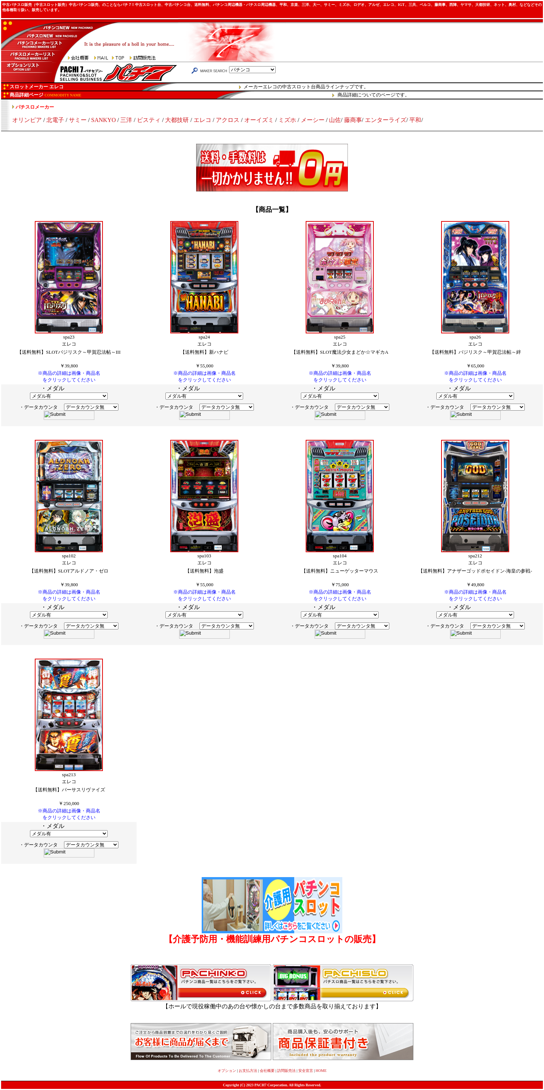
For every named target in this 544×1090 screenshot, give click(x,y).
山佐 (335, 120)
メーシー (313, 120)
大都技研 (177, 120)
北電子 (55, 120)
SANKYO (103, 120)
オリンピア (27, 120)
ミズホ (287, 120)
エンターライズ (385, 120)
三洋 (126, 120)
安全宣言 (305, 1071)
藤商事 (353, 120)
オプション (227, 1071)
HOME (321, 1071)
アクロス (227, 120)
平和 (415, 120)
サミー (78, 120)
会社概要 (267, 1071)
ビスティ (149, 120)
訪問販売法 (286, 1071)
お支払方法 (248, 1071)
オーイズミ (259, 120)
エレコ (202, 120)
